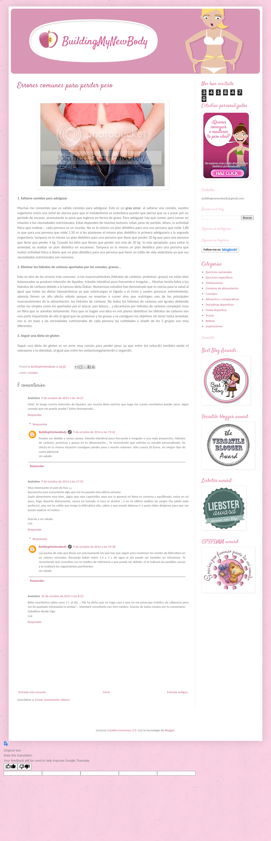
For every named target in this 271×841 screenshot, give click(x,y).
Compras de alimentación (222, 288)
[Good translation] (11, 766)
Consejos (211, 294)
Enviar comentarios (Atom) (52, 700)
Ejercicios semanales (219, 272)
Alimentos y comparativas (222, 299)
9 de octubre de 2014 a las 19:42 (94, 432)
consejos (33, 373)
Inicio (106, 692)
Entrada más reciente (32, 692)
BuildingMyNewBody (53, 432)
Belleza (210, 321)
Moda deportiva (216, 310)
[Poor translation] (24, 766)
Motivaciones (214, 283)
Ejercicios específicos (219, 277)
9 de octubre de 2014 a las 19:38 (94, 547)
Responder (35, 415)
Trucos (210, 315)
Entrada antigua (177, 692)
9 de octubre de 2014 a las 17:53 (62, 481)
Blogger (169, 730)
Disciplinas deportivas (219, 304)
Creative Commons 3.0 (121, 730)
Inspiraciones (214, 326)
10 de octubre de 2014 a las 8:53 (62, 596)
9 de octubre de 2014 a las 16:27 (62, 398)
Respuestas (40, 424)
